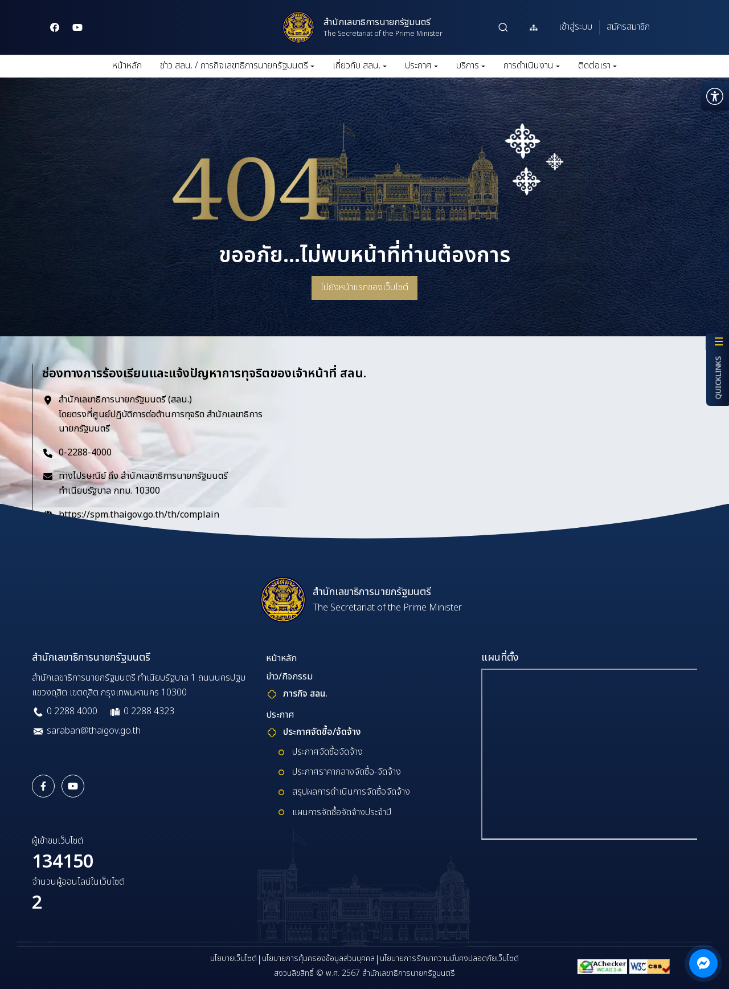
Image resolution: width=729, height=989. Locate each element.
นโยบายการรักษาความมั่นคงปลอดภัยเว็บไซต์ (449, 958)
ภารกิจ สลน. (305, 694)
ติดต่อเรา (597, 65)
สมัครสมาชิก (628, 27)
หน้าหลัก (127, 65)
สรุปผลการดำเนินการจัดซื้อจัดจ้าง (351, 792)
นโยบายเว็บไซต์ (233, 958)
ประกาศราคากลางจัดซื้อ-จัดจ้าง (346, 772)
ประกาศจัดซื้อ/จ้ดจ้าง (322, 732)
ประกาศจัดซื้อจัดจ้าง (327, 752)
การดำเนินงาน (531, 65)
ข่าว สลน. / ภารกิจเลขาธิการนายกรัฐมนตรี (237, 65)
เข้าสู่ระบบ (575, 27)
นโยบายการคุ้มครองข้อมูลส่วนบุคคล (318, 958)
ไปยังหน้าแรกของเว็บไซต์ (364, 287)
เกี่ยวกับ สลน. (360, 65)
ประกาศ (421, 65)
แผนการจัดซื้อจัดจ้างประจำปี (341, 812)
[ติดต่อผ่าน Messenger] (703, 963)
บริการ (470, 65)
